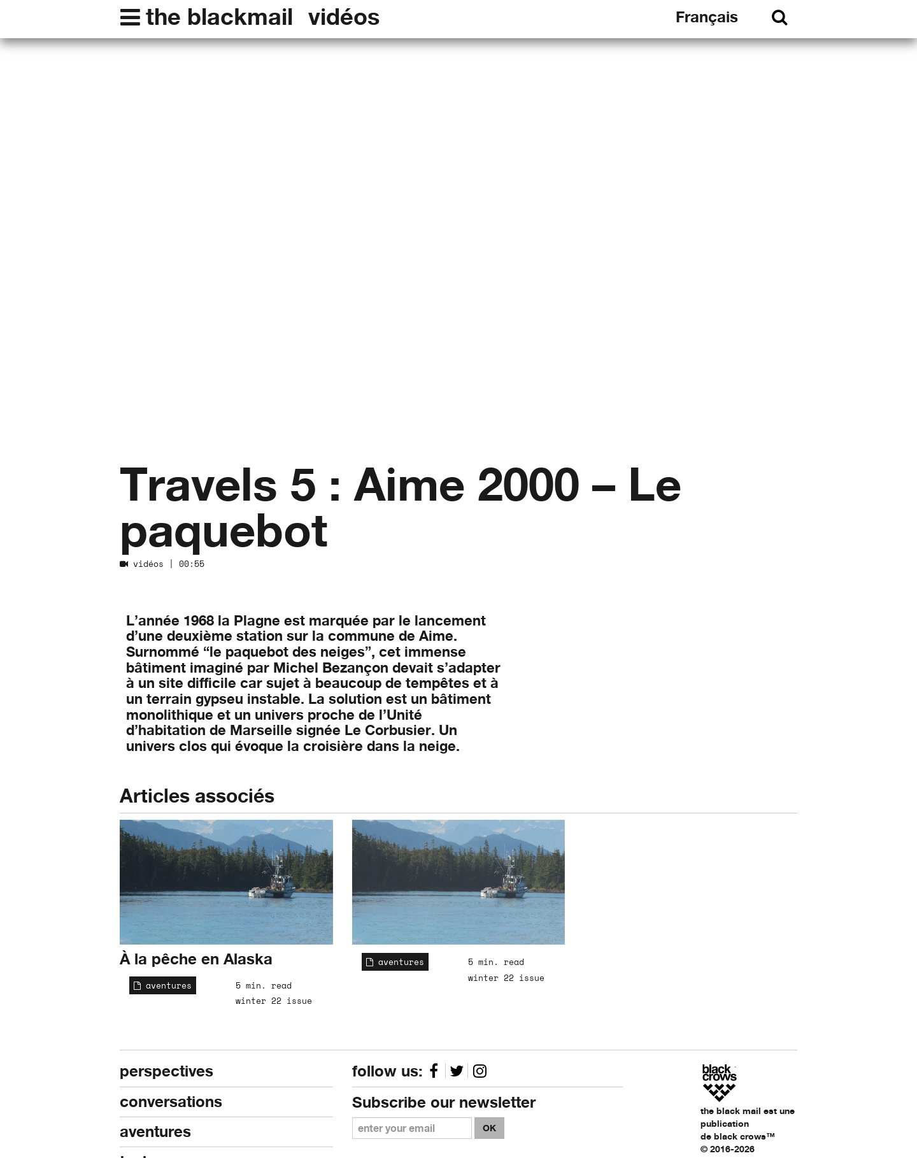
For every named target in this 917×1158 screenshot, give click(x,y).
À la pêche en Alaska (196, 959)
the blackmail (219, 17)
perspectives (166, 1071)
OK (489, 1127)
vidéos (344, 17)
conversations (171, 1101)
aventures (163, 985)
